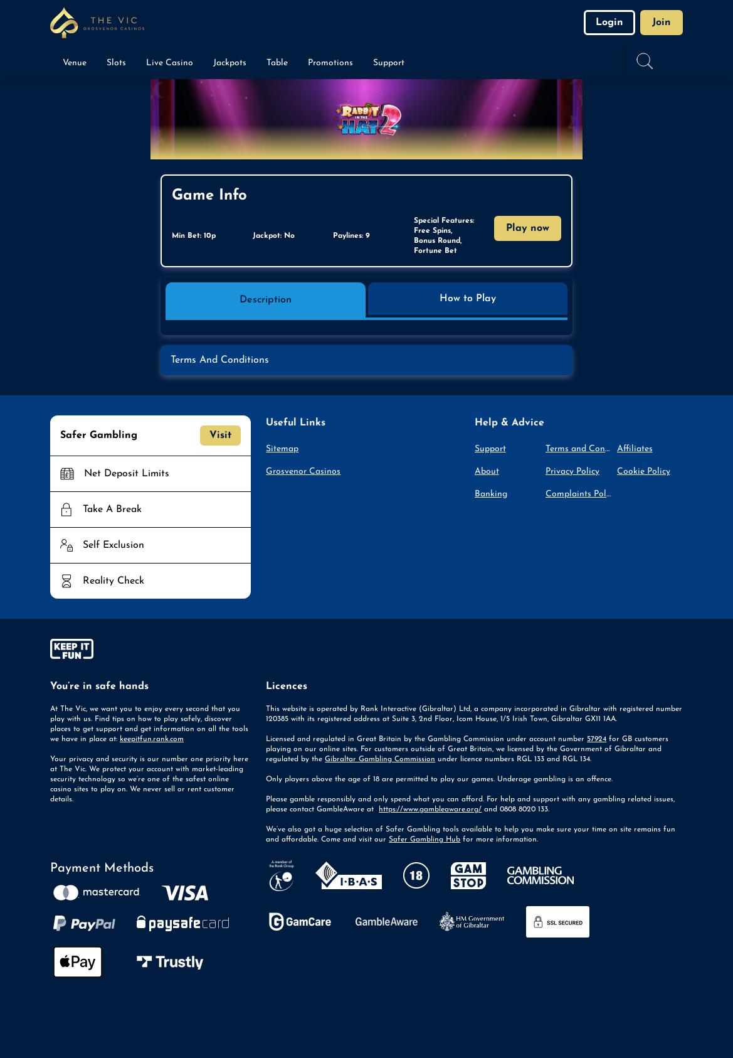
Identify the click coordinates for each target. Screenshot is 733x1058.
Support (490, 449)
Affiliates (635, 449)
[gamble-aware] (150, 651)
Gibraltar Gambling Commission (380, 759)
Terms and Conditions (578, 449)
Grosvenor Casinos (303, 471)
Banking (491, 494)
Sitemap (282, 449)
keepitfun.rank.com (152, 739)
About (487, 471)
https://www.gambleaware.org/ (430, 809)
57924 (596, 739)
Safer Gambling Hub (424, 839)
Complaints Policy (578, 494)
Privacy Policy (572, 471)
